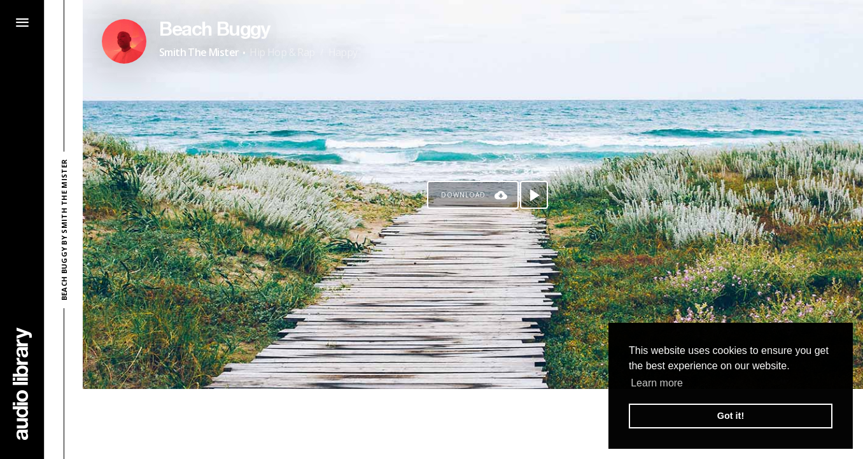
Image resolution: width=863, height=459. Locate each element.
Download (463, 194)
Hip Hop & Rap (281, 52)
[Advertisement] (472, 424)
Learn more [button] (657, 383)
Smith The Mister (199, 52)
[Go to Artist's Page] (124, 41)
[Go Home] (22, 383)
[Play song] (534, 195)
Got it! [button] (730, 416)
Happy (343, 52)
